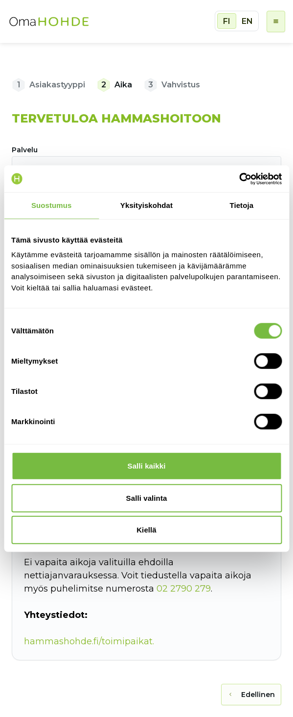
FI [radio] (226, 21)
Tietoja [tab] (241, 205)
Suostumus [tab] (51, 205)
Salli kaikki (147, 466)
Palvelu (25, 149)
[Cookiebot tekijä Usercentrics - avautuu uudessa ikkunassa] (239, 178)
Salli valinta (146, 497)
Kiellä (146, 530)
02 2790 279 (184, 588)
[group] (237, 21)
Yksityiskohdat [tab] (146, 205)
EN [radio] (247, 21)
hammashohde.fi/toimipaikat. (89, 641)
